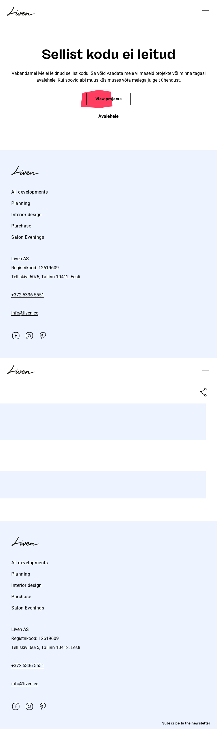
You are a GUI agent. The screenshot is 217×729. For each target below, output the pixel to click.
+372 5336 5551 (27, 295)
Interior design (26, 214)
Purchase (21, 226)
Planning (20, 203)
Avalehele (108, 116)
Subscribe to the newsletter (186, 723)
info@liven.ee (24, 313)
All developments (29, 192)
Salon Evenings (27, 237)
